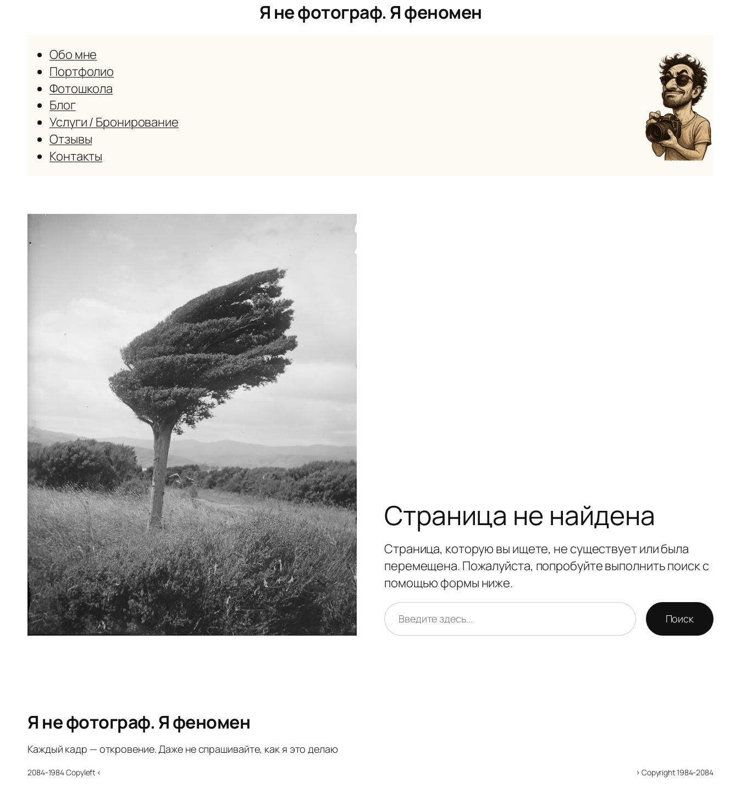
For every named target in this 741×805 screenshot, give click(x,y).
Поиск (680, 618)
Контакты (75, 156)
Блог (62, 105)
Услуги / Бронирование (114, 122)
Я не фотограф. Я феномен (370, 12)
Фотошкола (81, 88)
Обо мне (73, 54)
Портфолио (81, 71)
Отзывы (70, 139)
